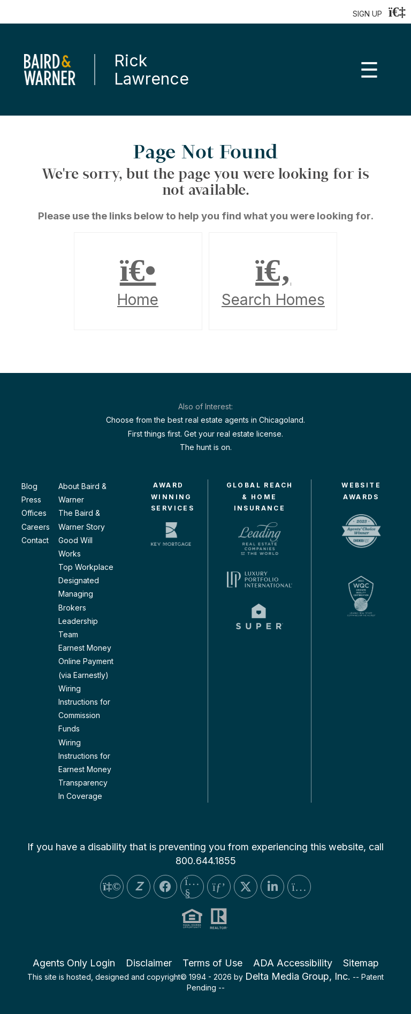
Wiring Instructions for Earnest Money (84, 756)
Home (138, 281)
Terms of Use (212, 963)
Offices (34, 512)
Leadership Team (78, 627)
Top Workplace (85, 566)
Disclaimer (149, 963)
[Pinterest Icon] (219, 886)
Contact (35, 540)
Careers (35, 526)
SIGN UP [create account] (367, 13)
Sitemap (361, 963)
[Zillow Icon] (138, 886)
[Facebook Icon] (165, 886)
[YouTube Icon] (192, 886)
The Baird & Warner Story (81, 519)
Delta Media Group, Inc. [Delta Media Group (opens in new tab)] (298, 976)
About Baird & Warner (82, 493)
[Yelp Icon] (112, 886)
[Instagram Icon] (299, 886)
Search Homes (273, 281)
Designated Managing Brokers (78, 594)
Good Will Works (75, 547)
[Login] (397, 12)
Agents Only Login (74, 963)
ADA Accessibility (292, 963)
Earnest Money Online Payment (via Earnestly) (85, 661)
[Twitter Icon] (245, 886)
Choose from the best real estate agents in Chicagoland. (205, 419)
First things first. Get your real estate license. (205, 433)
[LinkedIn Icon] (272, 886)
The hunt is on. (206, 447)
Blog (29, 486)
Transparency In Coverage (83, 789)
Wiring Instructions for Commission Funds (84, 709)
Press (31, 499)
